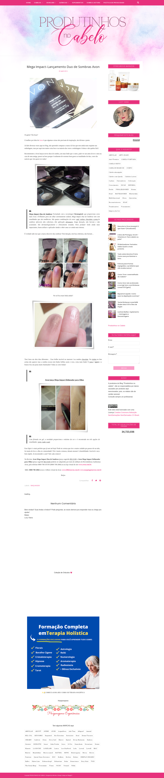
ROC (54, 757)
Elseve (61, 740)
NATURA (58, 753)
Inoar (46, 744)
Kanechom (78, 744)
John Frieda (54, 744)
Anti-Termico (114, 159)
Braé (77, 736)
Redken (60, 757)
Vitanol (66, 766)
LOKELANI (48, 748)
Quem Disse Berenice (42, 757)
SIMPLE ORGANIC (87, 757)
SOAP (125, 202)
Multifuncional (114, 198)
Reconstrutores (115, 202)
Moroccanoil (48, 753)
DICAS (123, 185)
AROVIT (38, 731)
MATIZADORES (121, 194)
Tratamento (125, 207)
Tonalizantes (114, 207)
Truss (51, 766)
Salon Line (36, 761)
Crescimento (114, 185)
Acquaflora (62, 731)
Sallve (27, 761)
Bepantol (48, 736)
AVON (53, 731)
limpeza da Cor (114, 211)
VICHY (58, 766)
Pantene (28, 757)
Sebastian (58, 761)
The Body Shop (30, 766)
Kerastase (88, 744)
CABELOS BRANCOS (116, 168)
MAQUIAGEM (35, 485)
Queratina (133, 198)
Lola (75, 748)
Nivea (85, 753)
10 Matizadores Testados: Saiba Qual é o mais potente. (128, 246)
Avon (41, 140)
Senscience (74, 761)
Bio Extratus (59, 736)
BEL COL (28, 736)
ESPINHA (131, 185)
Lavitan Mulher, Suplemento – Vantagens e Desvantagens (128, 314)
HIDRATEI (37, 744)
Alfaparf (81, 731)
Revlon (68, 757)
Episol (68, 740)
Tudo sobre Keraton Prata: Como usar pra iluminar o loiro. (128, 256)
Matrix (27, 753)
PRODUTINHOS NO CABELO (37, 775)
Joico (63, 744)
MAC (95, 748)
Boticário (69, 736)
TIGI (93, 761)
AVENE (46, 731)
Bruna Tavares (87, 736)
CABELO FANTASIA (128, 159)
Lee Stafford (66, 748)
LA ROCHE (37, 748)
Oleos (124, 198)
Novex (91, 753)
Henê (111, 194)
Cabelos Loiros (130, 176)
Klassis (28, 748)
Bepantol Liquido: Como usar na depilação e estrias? (128, 295)
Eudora (89, 740)
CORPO (129, 168)
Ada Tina (72, 731)
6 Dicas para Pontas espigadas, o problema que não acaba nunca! (128, 266)
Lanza (56, 748)
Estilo (111, 189)
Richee (75, 757)
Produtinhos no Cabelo (116, 325)
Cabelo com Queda (116, 176)
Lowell (88, 748)
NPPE (66, 753)
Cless (45, 740)
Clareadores (121, 181)
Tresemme (43, 766)
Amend (88, 731)
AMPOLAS (29, 731)
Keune (97, 744)
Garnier (28, 744)
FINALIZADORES (122, 189)
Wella (73, 766)
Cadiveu (37, 740)
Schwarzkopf (47, 761)
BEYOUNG (39, 736)
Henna (133, 189)
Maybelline (37, 753)
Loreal (81, 748)
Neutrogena (75, 753)
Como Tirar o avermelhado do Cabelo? (128, 275)
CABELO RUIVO (115, 164)
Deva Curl (52, 740)
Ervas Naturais (79, 740)
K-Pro (70, 744)
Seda (66, 761)
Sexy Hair (84, 761)
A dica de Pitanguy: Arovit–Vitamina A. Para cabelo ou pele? (128, 237)
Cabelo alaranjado (115, 172)
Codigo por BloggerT (67, 775)
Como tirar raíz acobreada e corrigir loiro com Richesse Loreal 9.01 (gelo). (128, 285)
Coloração (132, 181)
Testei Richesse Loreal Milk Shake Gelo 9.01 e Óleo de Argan (128, 304)
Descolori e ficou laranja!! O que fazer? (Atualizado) (128, 227)
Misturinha (133, 194)
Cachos (111, 181)
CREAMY (28, 740)
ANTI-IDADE (124, 155)
